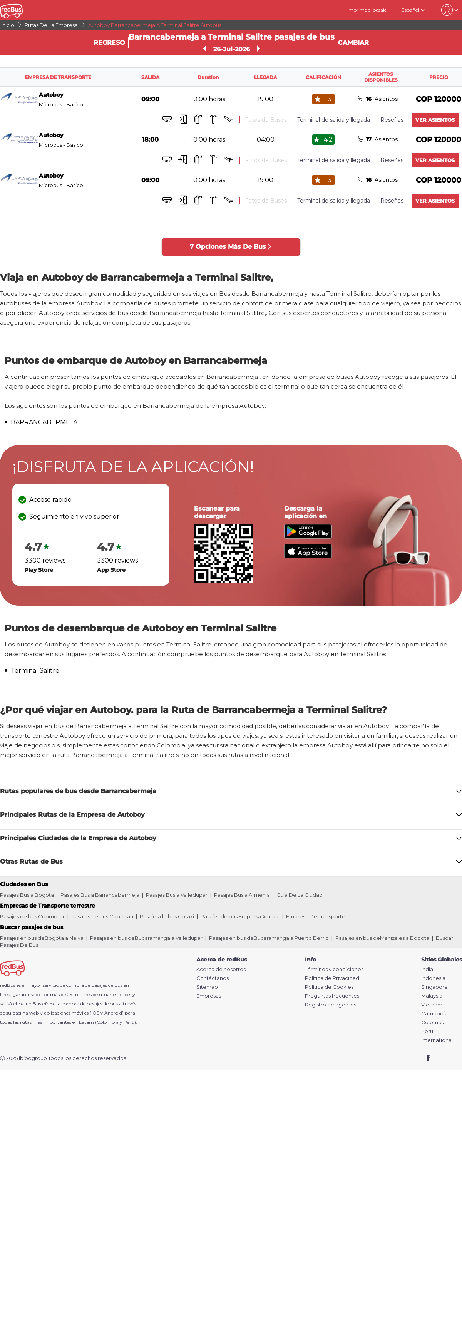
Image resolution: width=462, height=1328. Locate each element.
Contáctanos (212, 978)
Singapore (434, 987)
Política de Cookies (329, 987)
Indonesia (433, 978)
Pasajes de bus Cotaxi (167, 916)
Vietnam (431, 1004)
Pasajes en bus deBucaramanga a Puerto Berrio (269, 938)
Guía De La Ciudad (299, 895)
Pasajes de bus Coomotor (32, 916)
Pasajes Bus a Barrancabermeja (99, 895)
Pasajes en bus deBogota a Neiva (42, 938)
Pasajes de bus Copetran (102, 916)
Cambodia (434, 1013)
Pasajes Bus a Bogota (27, 895)
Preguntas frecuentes (332, 995)
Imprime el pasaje (367, 10)
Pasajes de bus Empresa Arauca (240, 916)
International (437, 1040)
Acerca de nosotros (221, 969)
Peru (427, 1031)
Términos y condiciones (334, 969)
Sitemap (207, 987)
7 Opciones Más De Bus (231, 246)
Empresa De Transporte (315, 916)
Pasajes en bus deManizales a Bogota (382, 938)
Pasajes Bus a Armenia (242, 895)
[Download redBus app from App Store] (308, 556)
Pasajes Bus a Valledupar (177, 895)
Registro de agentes (330, 1004)
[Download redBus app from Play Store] (308, 536)
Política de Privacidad (332, 978)
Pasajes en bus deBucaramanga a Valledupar (146, 938)
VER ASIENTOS (435, 120)
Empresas (208, 995)
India (427, 969)
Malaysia (431, 995)
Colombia (433, 1022)
